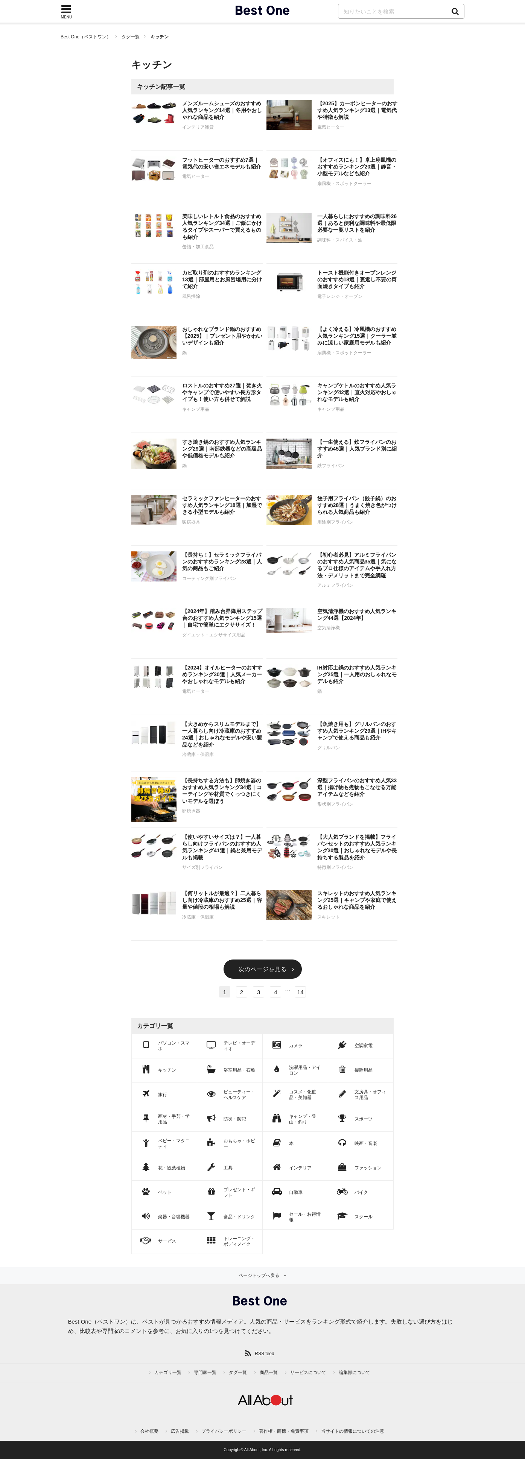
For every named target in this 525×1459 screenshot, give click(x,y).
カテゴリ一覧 (167, 1372)
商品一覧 (269, 1372)
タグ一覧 (131, 36)
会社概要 (149, 1431)
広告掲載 (180, 1431)
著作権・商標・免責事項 (284, 1431)
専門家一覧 (205, 1372)
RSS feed (264, 1353)
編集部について (354, 1372)
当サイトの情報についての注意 (352, 1431)
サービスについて (308, 1372)
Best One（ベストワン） (86, 36)
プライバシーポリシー (224, 1431)
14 (300, 992)
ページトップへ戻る (259, 1275)
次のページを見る (263, 969)
